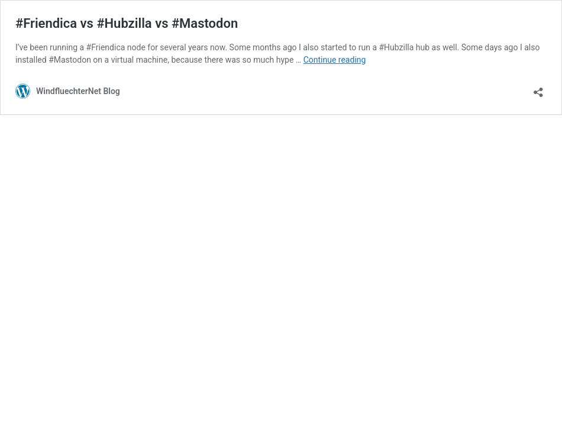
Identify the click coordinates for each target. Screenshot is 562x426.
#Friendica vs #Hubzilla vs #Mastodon (126, 23)
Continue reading (334, 59)
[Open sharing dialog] (538, 88)
